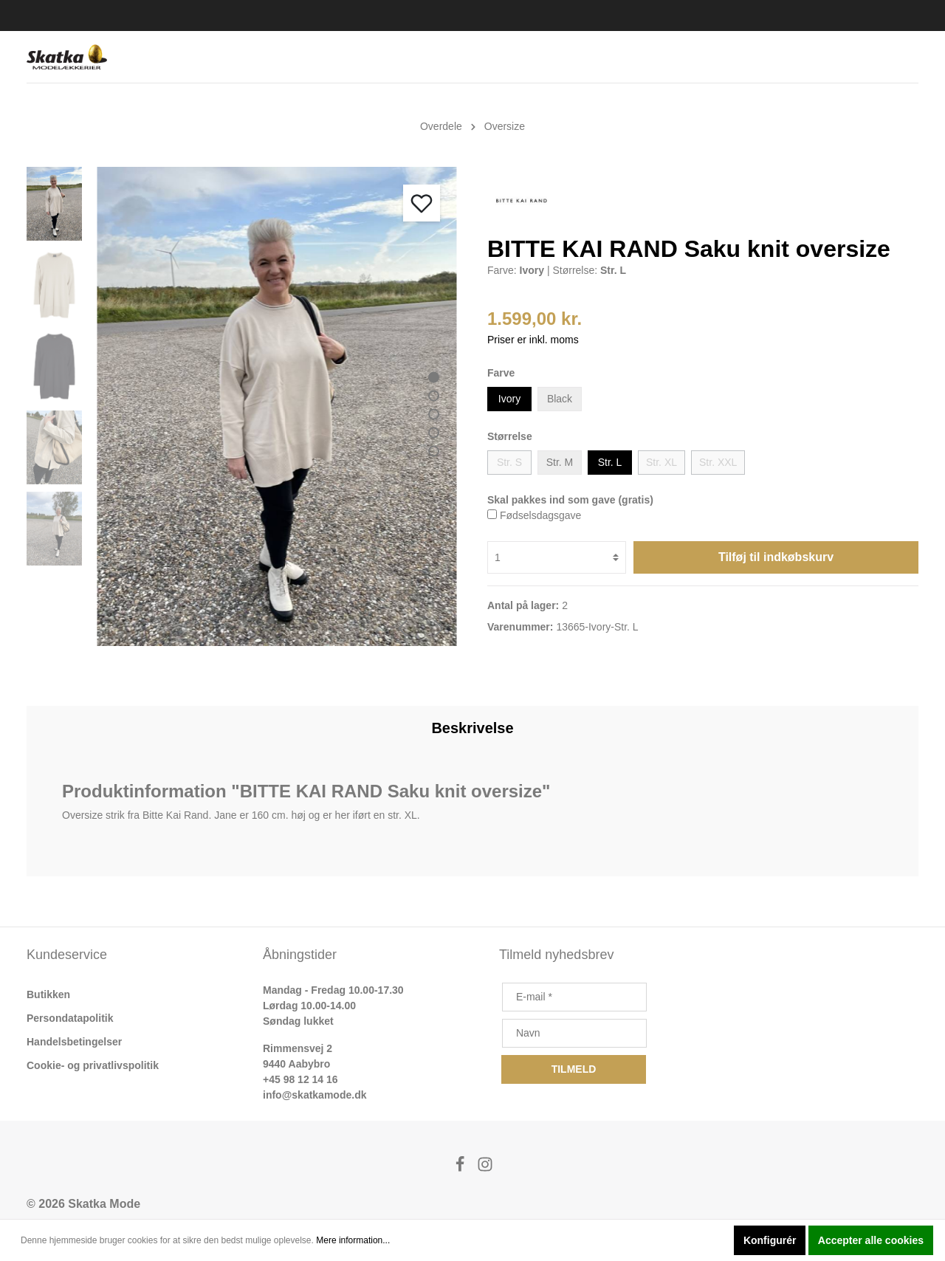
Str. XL (661, 462)
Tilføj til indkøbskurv (776, 557)
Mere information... (353, 1240)
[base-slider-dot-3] (433, 413)
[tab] (472, 727)
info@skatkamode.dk (314, 1095)
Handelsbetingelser (74, 1042)
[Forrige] (402, 628)
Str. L (610, 462)
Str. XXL (718, 462)
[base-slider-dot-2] (433, 395)
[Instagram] (485, 1168)
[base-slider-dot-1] (433, 376)
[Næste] (439, 628)
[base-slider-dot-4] (433, 432)
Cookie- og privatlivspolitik (93, 1065)
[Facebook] (461, 1168)
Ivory (509, 399)
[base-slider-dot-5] (433, 450)
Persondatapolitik (70, 1018)
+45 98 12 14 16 (300, 1079)
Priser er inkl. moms (533, 340)
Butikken (48, 994)
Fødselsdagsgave (541, 515)
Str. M (560, 462)
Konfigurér (770, 1240)
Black (559, 399)
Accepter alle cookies (871, 1240)
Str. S (509, 462)
